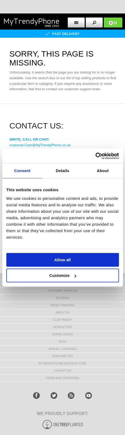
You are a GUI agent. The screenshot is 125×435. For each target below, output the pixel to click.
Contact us (62, 370)
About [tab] (103, 170)
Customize (62, 275)
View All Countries (62, 348)
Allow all (62, 259)
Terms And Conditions (62, 378)
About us (62, 312)
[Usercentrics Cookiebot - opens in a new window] (95, 155)
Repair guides (62, 334)
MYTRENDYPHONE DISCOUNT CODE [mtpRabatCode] (62, 363)
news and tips (62, 356)
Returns (62, 298)
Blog (62, 341)
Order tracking (62, 305)
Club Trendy (62, 319)
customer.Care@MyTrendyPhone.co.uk (39, 145)
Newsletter (62, 327)
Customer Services (62, 290)
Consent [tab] (22, 170)
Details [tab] (62, 170)
